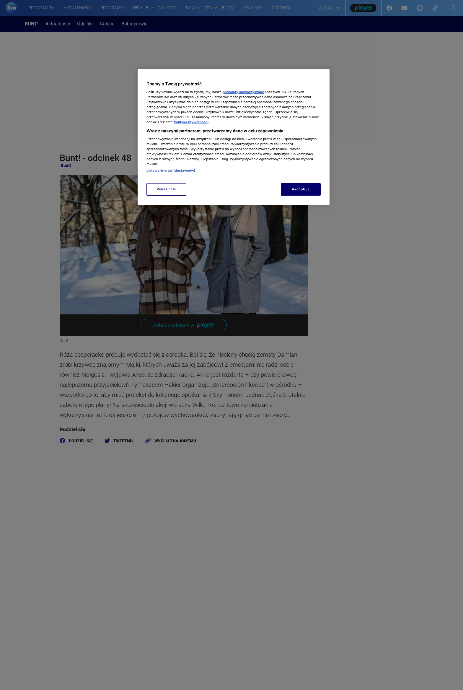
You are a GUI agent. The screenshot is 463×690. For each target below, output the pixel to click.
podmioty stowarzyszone (243, 92)
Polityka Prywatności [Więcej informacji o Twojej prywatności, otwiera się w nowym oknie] (191, 122)
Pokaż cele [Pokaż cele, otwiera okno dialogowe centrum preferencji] (166, 189)
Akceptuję (301, 189)
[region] (234, 137)
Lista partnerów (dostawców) (170, 170)
